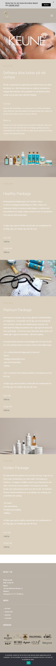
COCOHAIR (8, 618)
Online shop (9, 612)
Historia (7, 608)
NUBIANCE (8, 615)
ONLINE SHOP (13, 5)
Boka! (46, 5)
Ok (28, 663)
